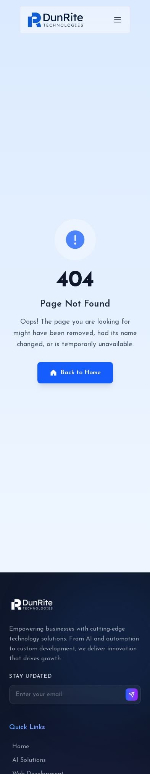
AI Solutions (29, 760)
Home (20, 747)
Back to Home (75, 373)
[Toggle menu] (117, 19)
